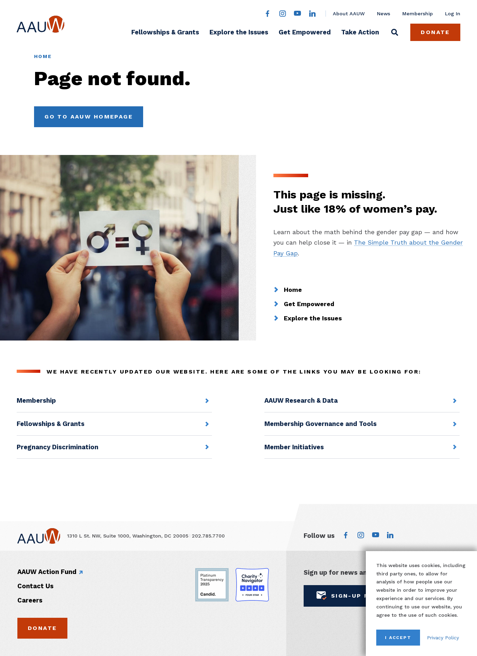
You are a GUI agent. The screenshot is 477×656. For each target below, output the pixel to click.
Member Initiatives (294, 447)
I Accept (398, 637)
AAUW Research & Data (301, 400)
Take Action (360, 32)
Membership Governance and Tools (320, 423)
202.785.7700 (208, 536)
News (383, 13)
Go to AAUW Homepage (88, 116)
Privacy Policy (443, 637)
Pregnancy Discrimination (57, 447)
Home (42, 56)
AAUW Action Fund (46, 571)
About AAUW (349, 13)
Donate (435, 32)
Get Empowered (305, 32)
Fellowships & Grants (165, 32)
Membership (417, 13)
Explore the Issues (238, 32)
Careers (29, 600)
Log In (452, 13)
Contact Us (35, 586)
